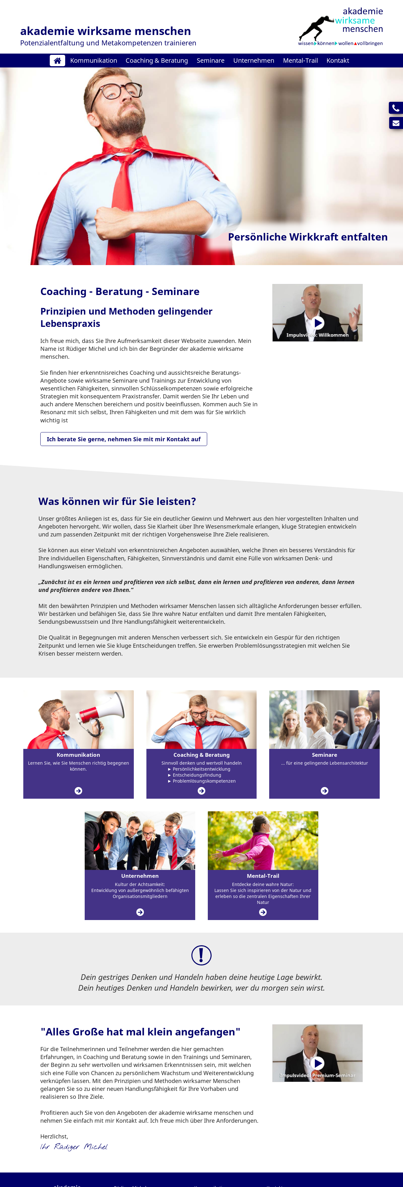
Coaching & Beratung (157, 60)
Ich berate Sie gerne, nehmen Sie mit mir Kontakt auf (124, 439)
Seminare (210, 60)
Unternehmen (253, 60)
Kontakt (337, 60)
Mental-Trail (300, 60)
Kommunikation (93, 60)
